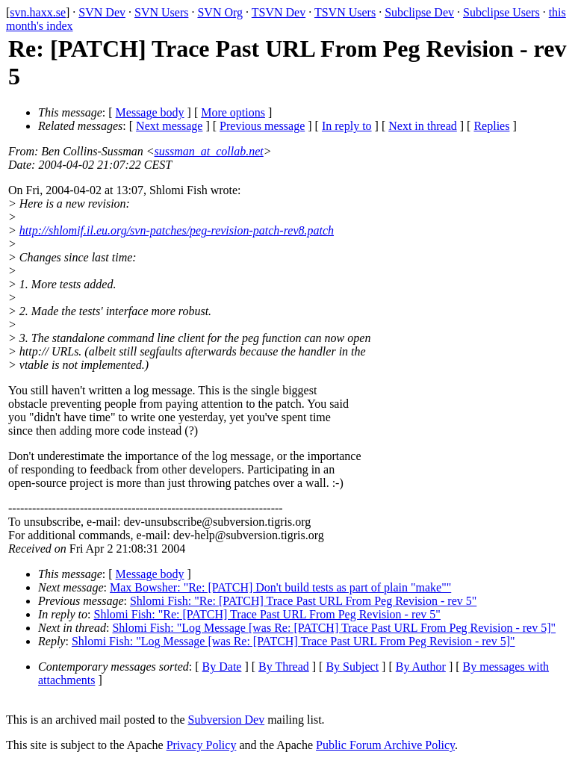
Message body (150, 112)
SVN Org (220, 12)
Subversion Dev (226, 719)
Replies (491, 125)
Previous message (262, 125)
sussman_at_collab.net (209, 151)
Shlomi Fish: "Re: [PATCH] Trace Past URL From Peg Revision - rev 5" (303, 600)
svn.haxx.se (38, 12)
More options (233, 112)
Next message (169, 125)
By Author (421, 666)
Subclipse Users (501, 12)
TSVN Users (345, 12)
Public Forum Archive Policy (385, 745)
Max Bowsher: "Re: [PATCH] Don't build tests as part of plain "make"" (280, 587)
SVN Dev (101, 12)
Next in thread (422, 125)
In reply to (347, 125)
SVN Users (161, 12)
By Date (222, 666)
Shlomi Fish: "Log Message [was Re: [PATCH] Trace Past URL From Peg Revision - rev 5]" (334, 627)
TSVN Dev (278, 12)
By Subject (352, 666)
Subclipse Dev (419, 12)
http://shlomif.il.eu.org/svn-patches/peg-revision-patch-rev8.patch (176, 230)
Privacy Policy (202, 745)
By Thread (283, 666)
